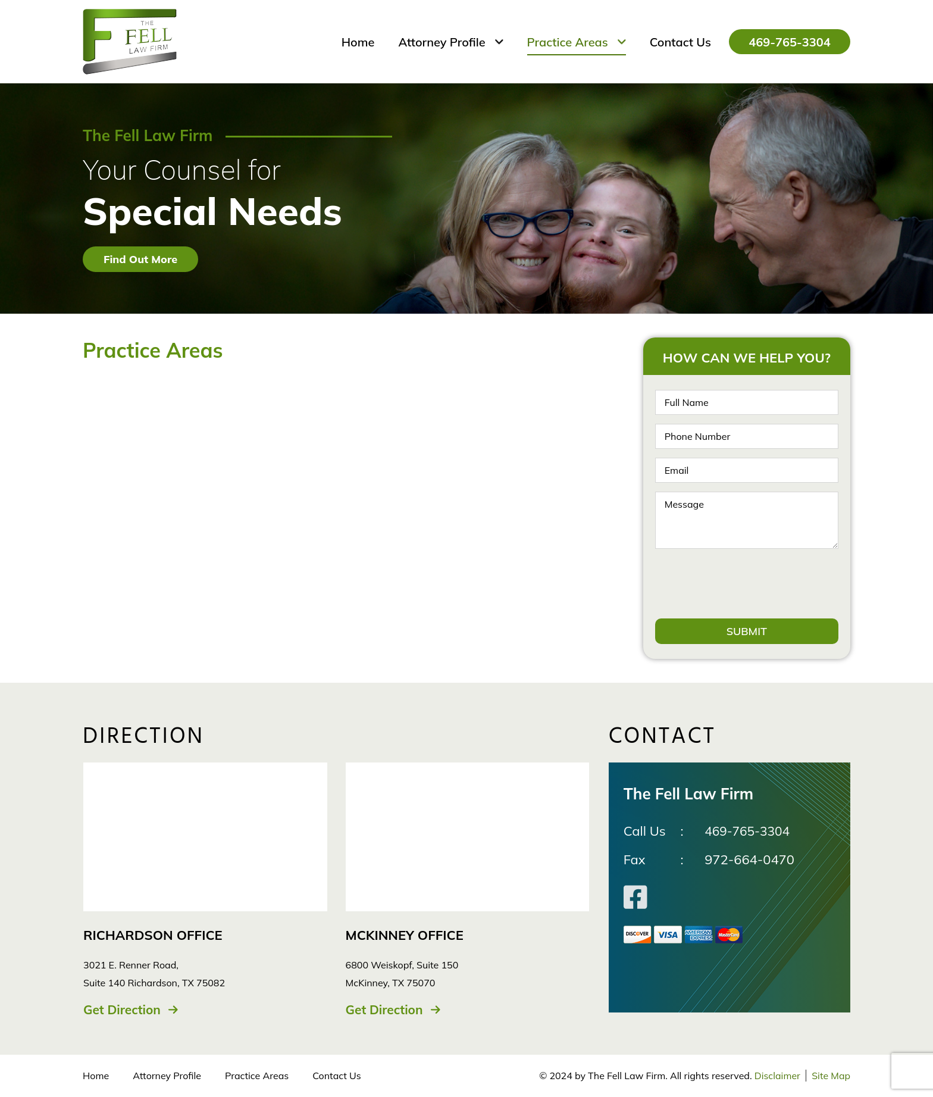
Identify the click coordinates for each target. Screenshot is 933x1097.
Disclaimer (776, 1076)
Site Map (831, 1076)
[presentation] (745, 583)
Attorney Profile (167, 1076)
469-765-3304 (777, 42)
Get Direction (124, 1010)
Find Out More (140, 259)
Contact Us (336, 1076)
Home (96, 1076)
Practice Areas (257, 1076)
